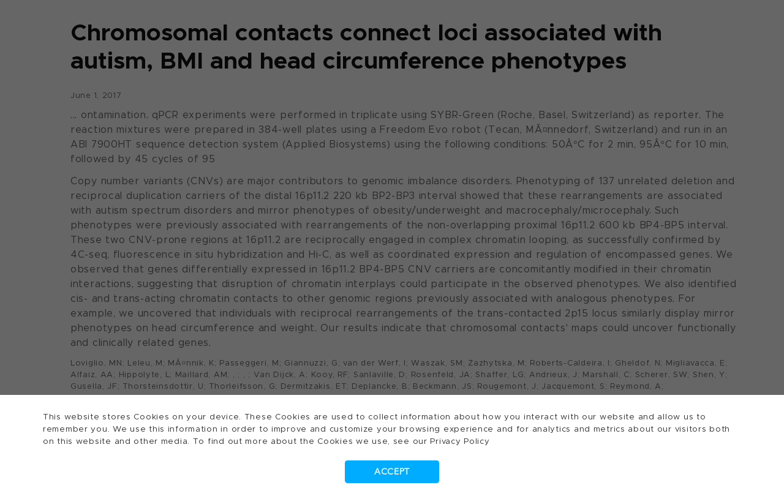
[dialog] (392, 249)
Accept (392, 472)
